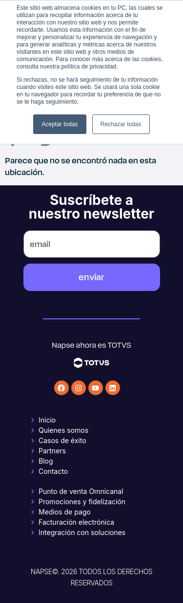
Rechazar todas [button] (121, 124)
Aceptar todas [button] (59, 124)
